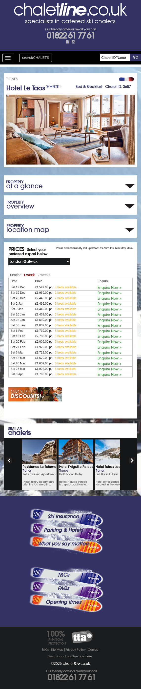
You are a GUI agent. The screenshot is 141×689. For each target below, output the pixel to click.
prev (9, 460)
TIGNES (12, 79)
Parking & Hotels (63, 530)
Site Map (57, 649)
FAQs (63, 588)
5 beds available (65, 287)
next (132, 460)
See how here (82, 656)
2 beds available (65, 292)
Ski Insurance (63, 516)
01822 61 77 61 (71, 35)
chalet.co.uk (76, 663)
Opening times (63, 602)
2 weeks (44, 275)
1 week (29, 275)
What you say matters (63, 544)
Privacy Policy (75, 649)
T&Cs (63, 575)
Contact (93, 649)
